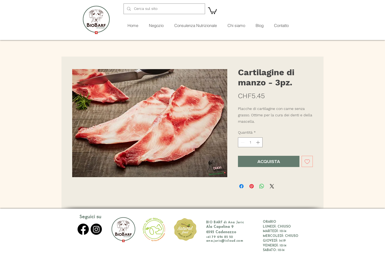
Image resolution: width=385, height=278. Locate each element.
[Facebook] (83, 229)
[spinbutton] (250, 142)
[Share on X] (272, 186)
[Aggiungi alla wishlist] (307, 161)
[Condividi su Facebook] (241, 186)
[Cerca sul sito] (164, 9)
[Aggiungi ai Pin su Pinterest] (251, 186)
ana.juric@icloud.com (224, 241)
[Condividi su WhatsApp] (262, 186)
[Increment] (258, 142)
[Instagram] (96, 229)
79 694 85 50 (222, 237)
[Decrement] (242, 142)
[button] (212, 10)
